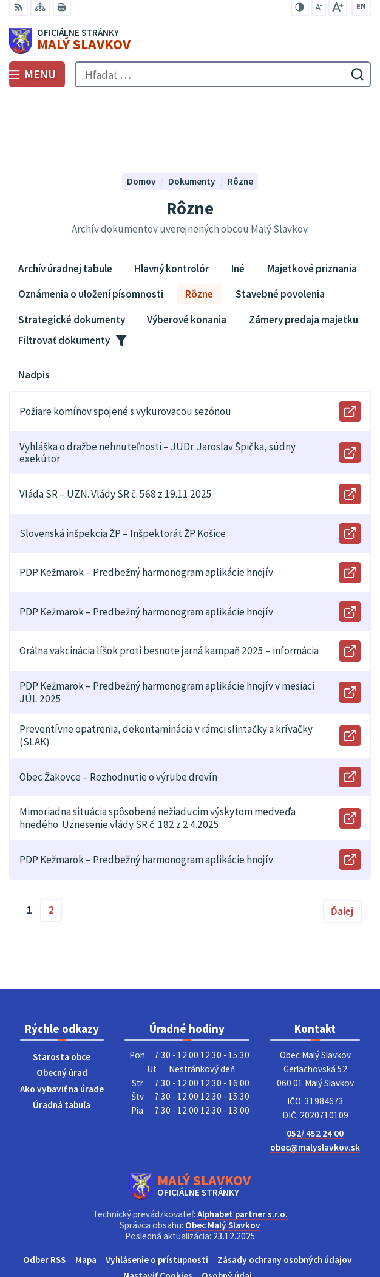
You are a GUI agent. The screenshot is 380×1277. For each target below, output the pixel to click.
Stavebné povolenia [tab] (280, 227)
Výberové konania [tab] (186, 252)
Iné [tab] (238, 201)
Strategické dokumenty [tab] (71, 252)
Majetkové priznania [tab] (312, 201)
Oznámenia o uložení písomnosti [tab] (90, 227)
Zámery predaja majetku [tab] (303, 252)
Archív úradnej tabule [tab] (65, 201)
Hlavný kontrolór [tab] (171, 201)
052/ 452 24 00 (315, 1066)
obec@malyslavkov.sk (315, 1080)
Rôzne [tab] (199, 227)
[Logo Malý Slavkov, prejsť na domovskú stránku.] (190, 41)
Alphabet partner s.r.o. (242, 1147)
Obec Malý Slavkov (222, 1158)
